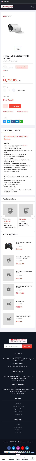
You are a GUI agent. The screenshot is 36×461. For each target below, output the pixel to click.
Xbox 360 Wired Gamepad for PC (23, 242)
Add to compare (22, 112)
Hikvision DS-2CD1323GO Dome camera (9, 226)
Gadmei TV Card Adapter (23, 316)
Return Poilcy (18, 414)
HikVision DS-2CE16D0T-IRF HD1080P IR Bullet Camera (24, 224)
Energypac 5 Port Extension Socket (24, 272)
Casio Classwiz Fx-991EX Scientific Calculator (23, 257)
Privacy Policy (18, 411)
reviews (18, 130)
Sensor (25, 145)
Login (18, 424)
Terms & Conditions (18, 406)
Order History (18, 427)
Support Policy (18, 409)
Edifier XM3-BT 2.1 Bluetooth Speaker (24, 286)
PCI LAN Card (20, 301)
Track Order (18, 432)
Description (7, 130)
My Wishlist (18, 430)
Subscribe (27, 346)
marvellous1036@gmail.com (20, 366)
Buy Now (15, 106)
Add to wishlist (8, 112)
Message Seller (21, 67)
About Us (18, 403)
